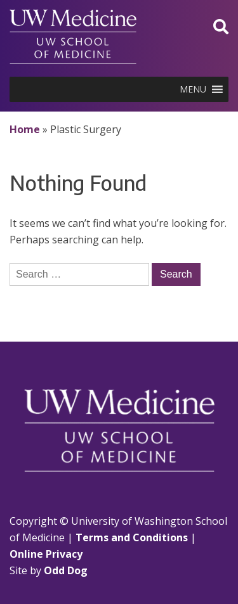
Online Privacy (46, 554)
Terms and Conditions (132, 537)
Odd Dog (66, 570)
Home (25, 129)
